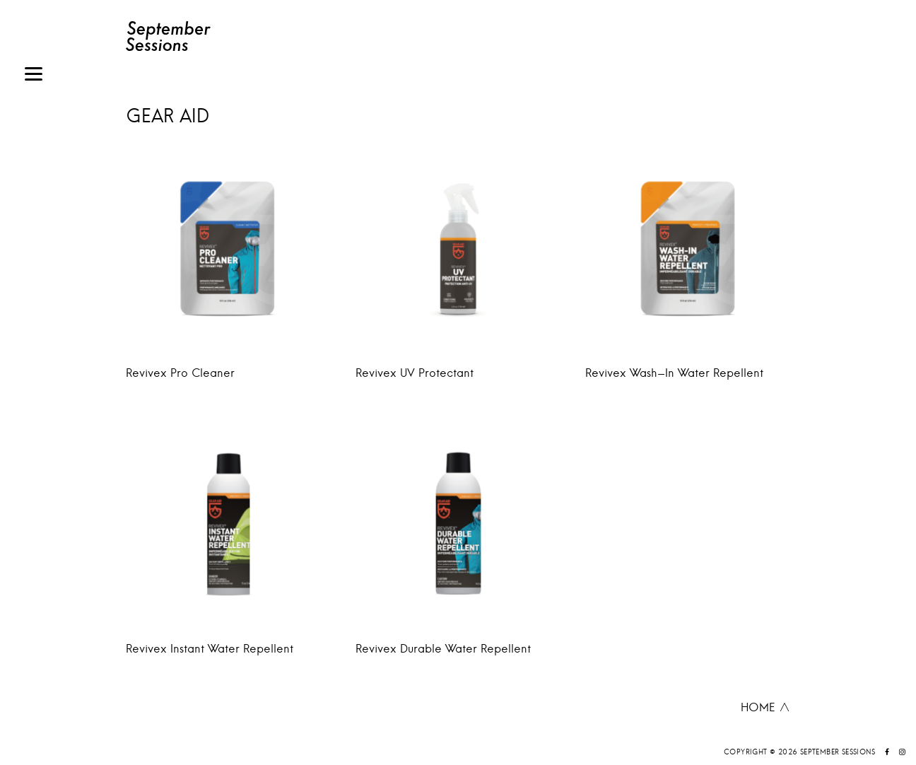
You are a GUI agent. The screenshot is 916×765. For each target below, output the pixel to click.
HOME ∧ (765, 707)
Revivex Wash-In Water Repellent (674, 373)
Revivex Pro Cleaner (180, 373)
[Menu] (33, 76)
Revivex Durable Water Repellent (443, 648)
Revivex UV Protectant (415, 373)
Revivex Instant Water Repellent (209, 648)
